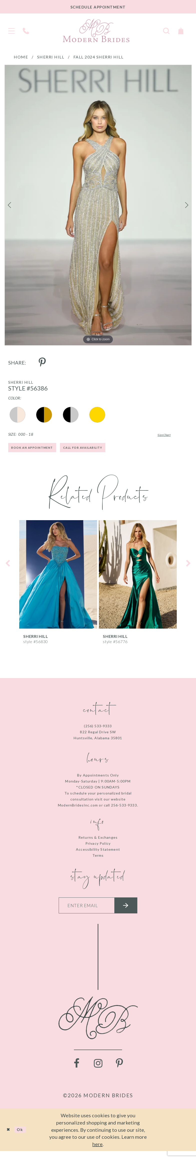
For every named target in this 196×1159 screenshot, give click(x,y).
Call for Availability (104, 450)
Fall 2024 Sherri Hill (98, 56)
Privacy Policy (98, 847)
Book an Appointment (39, 450)
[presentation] (58, 578)
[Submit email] (133, 911)
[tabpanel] (98, 205)
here (97, 1152)
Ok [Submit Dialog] (24, 1138)
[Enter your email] (98, 911)
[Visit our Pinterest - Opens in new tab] (120, 1071)
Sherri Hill (50, 56)
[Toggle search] (166, 30)
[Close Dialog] (10, 1138)
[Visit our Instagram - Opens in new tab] (98, 1071)
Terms (98, 859)
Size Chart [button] (157, 434)
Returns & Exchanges (98, 841)
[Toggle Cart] (181, 30)
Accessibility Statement (98, 853)
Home (21, 56)
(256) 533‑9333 (98, 729)
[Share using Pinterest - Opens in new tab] (42, 363)
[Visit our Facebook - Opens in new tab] (77, 1071)
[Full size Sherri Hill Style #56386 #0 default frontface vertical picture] (98, 205)
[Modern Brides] (96, 30)
